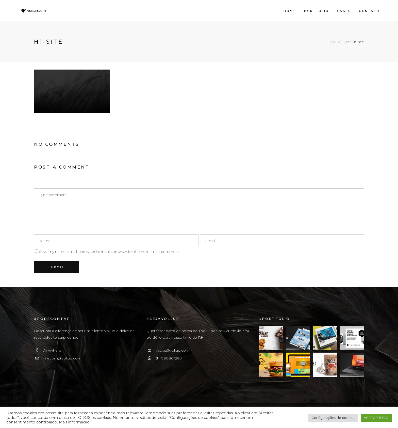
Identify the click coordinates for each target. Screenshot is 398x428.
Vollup (335, 42)
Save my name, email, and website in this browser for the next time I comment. (109, 251)
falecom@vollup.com (62, 358)
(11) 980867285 (168, 358)
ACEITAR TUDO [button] (376, 418)
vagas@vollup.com (173, 350)
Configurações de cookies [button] (333, 418)
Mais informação (74, 422)
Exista (347, 42)
